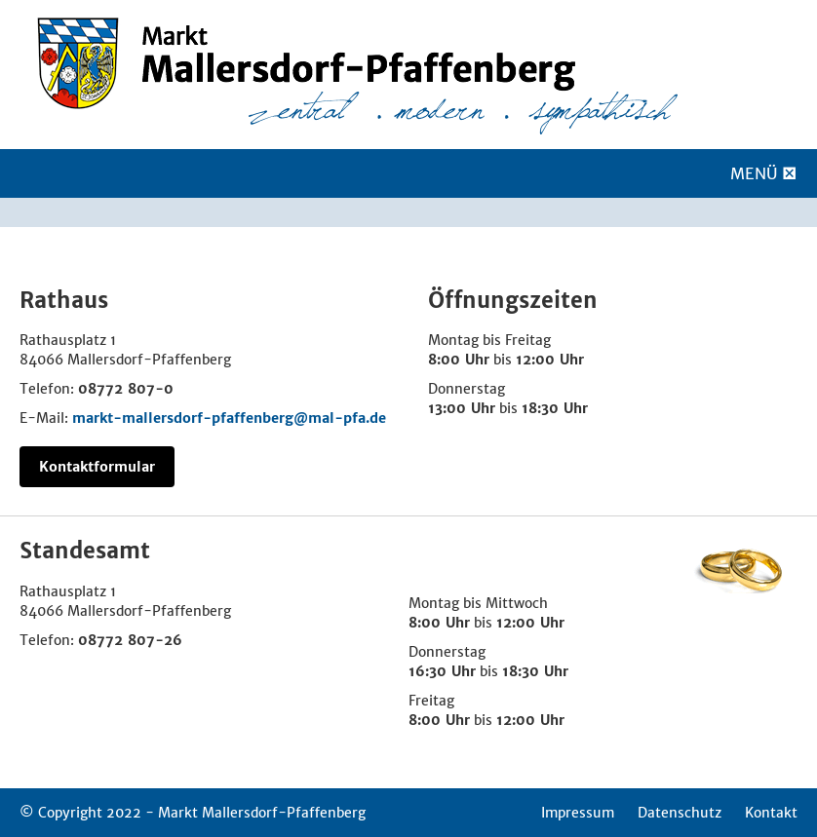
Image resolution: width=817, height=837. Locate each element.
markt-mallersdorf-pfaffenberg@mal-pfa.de (229, 418)
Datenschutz (679, 812)
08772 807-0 (126, 389)
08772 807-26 (130, 640)
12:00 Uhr (550, 359)
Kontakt (771, 812)
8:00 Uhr (458, 359)
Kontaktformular (97, 467)
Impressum (577, 812)
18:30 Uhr (555, 408)
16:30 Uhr (442, 671)
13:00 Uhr (461, 408)
